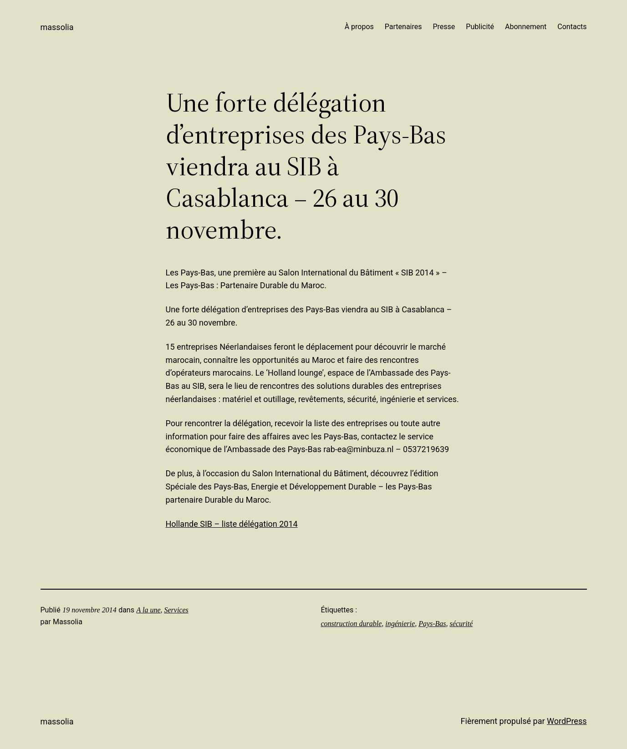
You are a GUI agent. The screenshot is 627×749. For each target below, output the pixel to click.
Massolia (57, 27)
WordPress (566, 721)
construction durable (351, 623)
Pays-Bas (432, 623)
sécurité (461, 623)
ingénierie (400, 623)
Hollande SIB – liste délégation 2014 (232, 524)
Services (176, 610)
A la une (148, 610)
